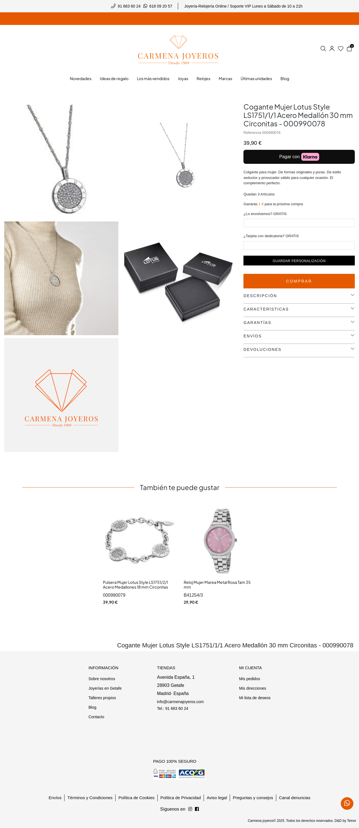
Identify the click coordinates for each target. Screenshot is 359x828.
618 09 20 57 (160, 6)
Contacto (96, 717)
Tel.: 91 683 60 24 (172, 708)
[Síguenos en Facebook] (190, 809)
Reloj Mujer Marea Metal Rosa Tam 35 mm (217, 585)
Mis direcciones (252, 688)
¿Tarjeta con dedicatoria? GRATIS (271, 236)
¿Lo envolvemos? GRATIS (265, 214)
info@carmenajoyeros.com (180, 701)
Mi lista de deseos (254, 698)
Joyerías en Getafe (104, 688)
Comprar (299, 281)
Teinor (351, 821)
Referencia (252, 132)
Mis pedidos (249, 679)
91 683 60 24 (129, 6)
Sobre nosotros (101, 679)
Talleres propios (102, 698)
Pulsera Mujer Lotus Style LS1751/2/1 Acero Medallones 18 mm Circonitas (135, 585)
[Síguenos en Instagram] (197, 809)
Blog (92, 707)
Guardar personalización (299, 261)
